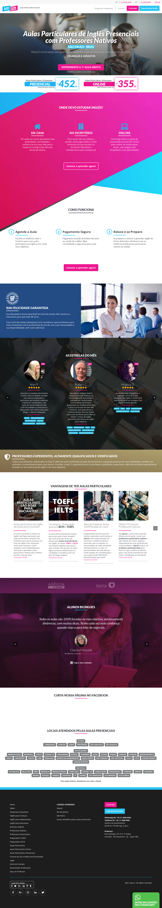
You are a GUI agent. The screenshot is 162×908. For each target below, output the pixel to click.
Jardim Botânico (147, 754)
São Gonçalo (111, 745)
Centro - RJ (49, 754)
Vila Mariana (110, 775)
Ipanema (132, 754)
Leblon (31, 758)
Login (12, 860)
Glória (104, 754)
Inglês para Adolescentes (20, 819)
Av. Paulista (14, 772)
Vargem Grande (148, 758)
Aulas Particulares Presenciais (22, 853)
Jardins (138, 772)
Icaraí (71, 745)
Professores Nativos (18, 830)
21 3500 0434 (126, 2)
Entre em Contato (17, 864)
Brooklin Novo (59, 772)
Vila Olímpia (124, 775)
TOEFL (70, 526)
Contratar (133, 8)
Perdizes (45, 775)
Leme (39, 758)
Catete (39, 754)
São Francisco (96, 745)
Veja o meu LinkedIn (83, 663)
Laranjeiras (20, 758)
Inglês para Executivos (19, 823)
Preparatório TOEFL (18, 838)
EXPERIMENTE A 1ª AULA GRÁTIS (81, 67)
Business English (17, 827)
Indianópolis (115, 772)
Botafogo (28, 754)
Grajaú (113, 754)
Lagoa (9, 758)
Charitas (61, 745)
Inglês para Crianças (18, 816)
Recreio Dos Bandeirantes (68, 758)
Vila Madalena (95, 775)
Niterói (81, 741)
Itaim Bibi (127, 772)
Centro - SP (87, 772)
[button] (8, 397)
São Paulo (81, 768)
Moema (36, 775)
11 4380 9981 (146, 2)
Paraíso (55, 775)
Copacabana (62, 754)
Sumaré (83, 775)
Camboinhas (49, 745)
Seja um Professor (17, 871)
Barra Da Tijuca (14, 754)
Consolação (100, 772)
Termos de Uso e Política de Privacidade (26, 856)
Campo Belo (74, 772)
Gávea (95, 754)
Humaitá (122, 754)
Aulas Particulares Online (20, 849)
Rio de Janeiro (81, 751)
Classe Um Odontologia (89, 654)
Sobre (12, 808)
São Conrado (102, 758)
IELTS (61, 526)
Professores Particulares (20, 834)
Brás (36, 772)
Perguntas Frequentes (104, 8)
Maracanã (49, 758)
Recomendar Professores (20, 868)
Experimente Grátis (149, 8)
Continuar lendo (20, 557)
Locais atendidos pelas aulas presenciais (74, 819)
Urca (137, 758)
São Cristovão (117, 758)
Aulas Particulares (17, 845)
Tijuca (128, 758)
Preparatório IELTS (17, 842)
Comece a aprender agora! (81, 166)
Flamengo (85, 754)
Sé (75, 775)
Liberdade (148, 772)
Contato (121, 8)
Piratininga (82, 745)
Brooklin (45, 772)
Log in (157, 2)
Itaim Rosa (66, 775)
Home (12, 804)
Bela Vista (26, 772)
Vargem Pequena (81, 762)
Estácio (74, 754)
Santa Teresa (87, 758)
